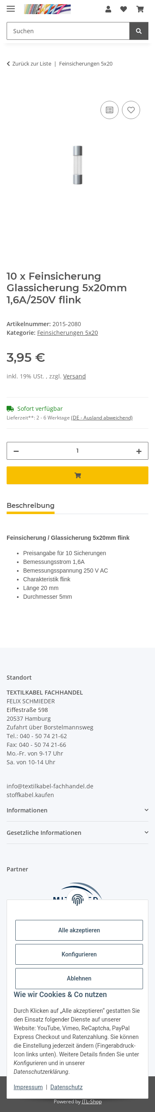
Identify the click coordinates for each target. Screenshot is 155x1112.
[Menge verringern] (16, 450)
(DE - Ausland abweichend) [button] (102, 417)
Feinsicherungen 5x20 (67, 333)
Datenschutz (66, 1087)
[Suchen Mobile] (68, 31)
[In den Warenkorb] (13, 89)
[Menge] (77, 450)
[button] (108, 9)
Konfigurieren (79, 954)
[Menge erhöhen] (139, 450)
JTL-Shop (92, 1101)
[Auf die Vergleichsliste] (109, 110)
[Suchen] (138, 31)
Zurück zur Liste (31, 63)
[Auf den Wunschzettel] (131, 110)
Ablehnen (79, 978)
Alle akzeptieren (79, 930)
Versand (74, 376)
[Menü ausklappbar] (11, 5)
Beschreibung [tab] (31, 506)
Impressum (28, 1087)
